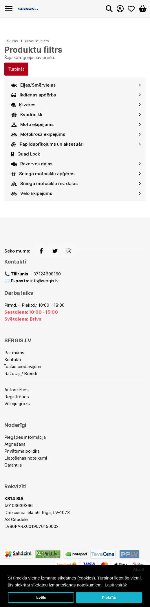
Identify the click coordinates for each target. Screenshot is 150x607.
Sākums (11, 41)
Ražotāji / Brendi (20, 373)
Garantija (13, 465)
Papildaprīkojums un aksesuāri (76, 144)
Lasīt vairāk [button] (116, 584)
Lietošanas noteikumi (25, 458)
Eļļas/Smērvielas (76, 85)
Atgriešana (14, 444)
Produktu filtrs (37, 41)
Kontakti (12, 359)
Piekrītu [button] (109, 597)
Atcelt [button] (138, 569)
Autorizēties (16, 389)
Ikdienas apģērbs (76, 95)
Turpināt (16, 69)
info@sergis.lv (44, 281)
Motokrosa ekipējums (76, 134)
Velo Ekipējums (76, 193)
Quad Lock (25, 154)
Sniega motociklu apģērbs (76, 173)
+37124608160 (46, 274)
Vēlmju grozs (17, 403)
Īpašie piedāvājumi (22, 366)
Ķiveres (76, 104)
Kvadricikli (76, 114)
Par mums (14, 352)
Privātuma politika (22, 451)
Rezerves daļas (76, 164)
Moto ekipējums (76, 124)
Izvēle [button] (41, 597)
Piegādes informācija (25, 437)
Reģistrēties (16, 396)
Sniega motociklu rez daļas (76, 183)
